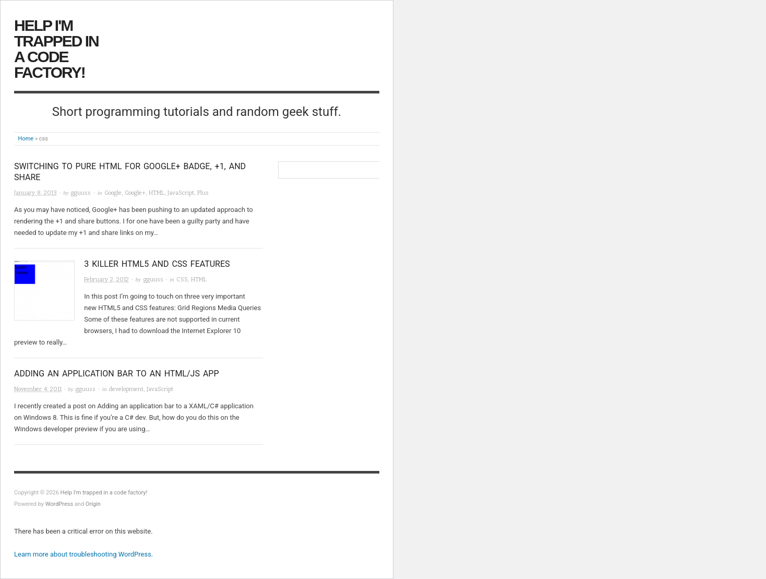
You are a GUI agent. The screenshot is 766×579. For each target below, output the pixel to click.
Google (113, 193)
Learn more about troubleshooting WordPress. (83, 554)
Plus (203, 193)
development (126, 389)
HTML (156, 193)
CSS (182, 279)
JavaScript (180, 193)
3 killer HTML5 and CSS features (157, 264)
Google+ (135, 193)
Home (26, 138)
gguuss (81, 193)
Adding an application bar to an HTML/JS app (116, 374)
